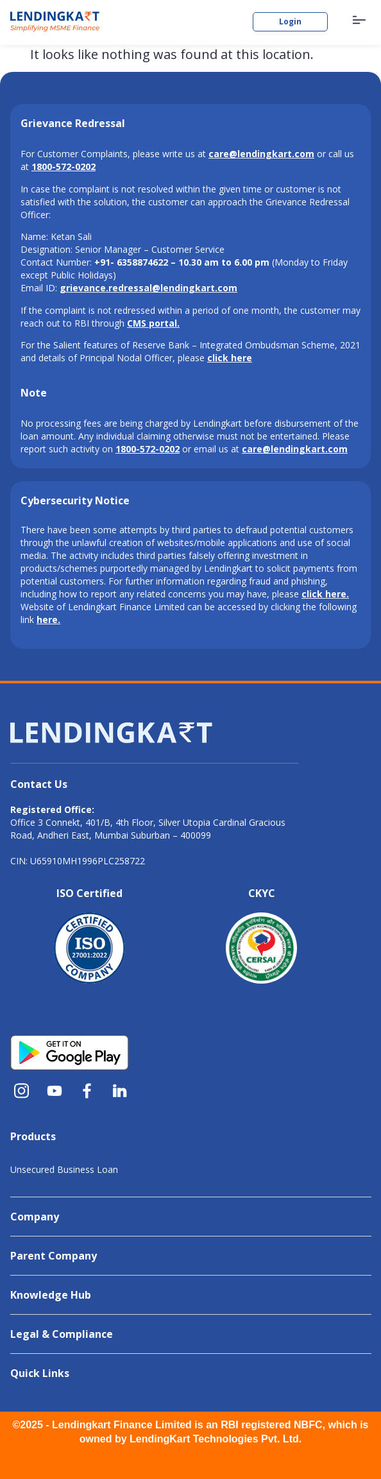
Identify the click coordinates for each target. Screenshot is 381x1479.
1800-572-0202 (147, 449)
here (47, 619)
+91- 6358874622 (131, 262)
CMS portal (152, 323)
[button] (359, 20)
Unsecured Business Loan (64, 1169)
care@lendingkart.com (295, 449)
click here (323, 594)
